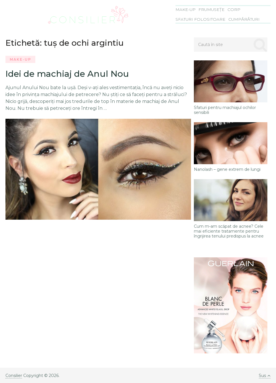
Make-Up (185, 9)
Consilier (13, 375)
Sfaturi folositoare (200, 19)
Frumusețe (211, 9)
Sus (265, 375)
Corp (233, 9)
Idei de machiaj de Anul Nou (67, 73)
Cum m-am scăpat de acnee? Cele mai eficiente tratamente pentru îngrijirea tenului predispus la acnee (229, 231)
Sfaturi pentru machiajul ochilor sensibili (225, 110)
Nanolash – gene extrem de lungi (227, 169)
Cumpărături (244, 19)
